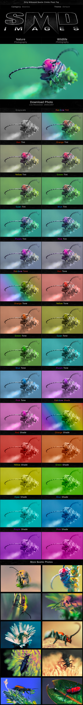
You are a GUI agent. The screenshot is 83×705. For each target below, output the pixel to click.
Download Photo (41, 104)
